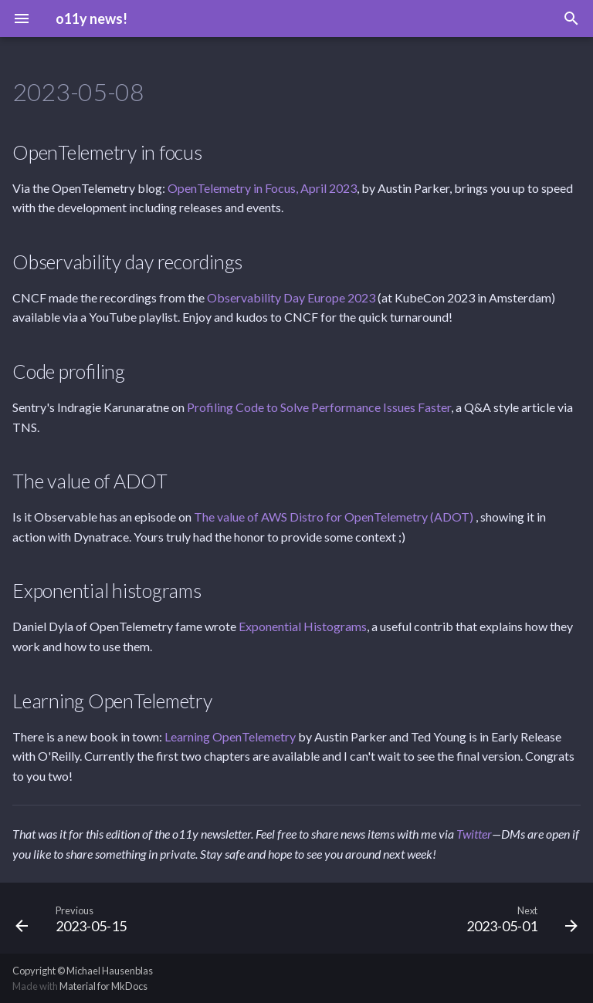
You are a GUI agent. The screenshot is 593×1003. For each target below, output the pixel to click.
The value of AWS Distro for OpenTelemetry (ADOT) (335, 516)
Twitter (474, 833)
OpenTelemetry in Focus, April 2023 (262, 188)
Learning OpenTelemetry (230, 736)
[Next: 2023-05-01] (519, 918)
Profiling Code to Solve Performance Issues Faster (319, 407)
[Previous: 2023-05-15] (74, 918)
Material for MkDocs (103, 986)
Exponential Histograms (303, 626)
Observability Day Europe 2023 (291, 297)
